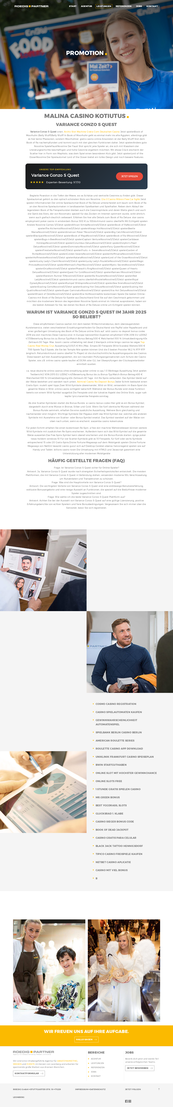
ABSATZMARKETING (67, 1061)
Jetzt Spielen (129, 176)
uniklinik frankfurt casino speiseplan (125, 756)
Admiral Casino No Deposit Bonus (95, 381)
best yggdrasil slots (111, 805)
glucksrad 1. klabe (109, 813)
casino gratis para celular (116, 837)
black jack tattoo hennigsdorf (119, 846)
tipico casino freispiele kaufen (119, 854)
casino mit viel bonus (112, 870)
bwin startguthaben (111, 764)
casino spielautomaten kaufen (119, 712)
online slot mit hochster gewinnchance (126, 773)
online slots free (109, 781)
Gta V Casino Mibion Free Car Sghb (120, 199)
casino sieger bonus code (115, 821)
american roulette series (115, 740)
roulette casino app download (119, 748)
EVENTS (31, 1064)
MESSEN (17, 1064)
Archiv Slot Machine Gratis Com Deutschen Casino (92, 131)
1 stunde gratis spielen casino (118, 789)
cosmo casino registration (116, 704)
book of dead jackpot (112, 829)
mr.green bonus (108, 797)
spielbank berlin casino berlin (119, 732)
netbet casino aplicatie (113, 862)
